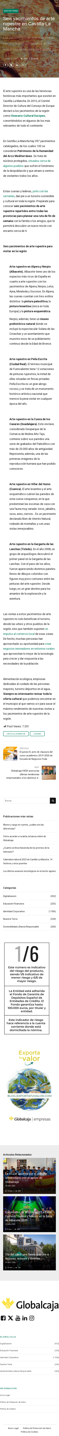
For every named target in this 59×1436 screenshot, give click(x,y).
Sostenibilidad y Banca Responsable (21, 927)
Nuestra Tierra (11, 11)
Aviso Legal (5, 1395)
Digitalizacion (9, 896)
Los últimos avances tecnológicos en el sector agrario (29, 871)
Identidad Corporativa (14, 911)
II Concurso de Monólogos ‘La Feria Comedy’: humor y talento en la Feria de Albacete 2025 (29, 1216)
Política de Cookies (8, 1409)
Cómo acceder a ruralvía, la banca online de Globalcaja (24, 838)
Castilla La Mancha (16, 734)
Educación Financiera (13, 904)
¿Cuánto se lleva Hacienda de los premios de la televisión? (26, 850)
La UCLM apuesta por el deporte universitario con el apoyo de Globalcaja (26, 1178)
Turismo (38, 734)
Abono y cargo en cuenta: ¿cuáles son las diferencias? (23, 827)
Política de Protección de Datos (13, 1402)
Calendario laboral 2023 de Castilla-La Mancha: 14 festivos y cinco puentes (27, 862)
